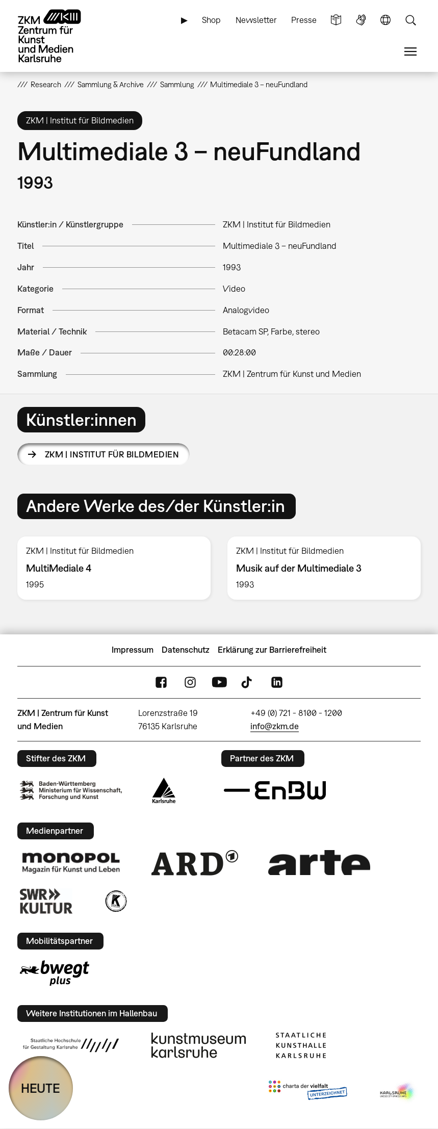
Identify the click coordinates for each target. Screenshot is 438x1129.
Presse (304, 20)
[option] (114, 568)
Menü (410, 51)
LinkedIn (277, 682)
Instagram (190, 682)
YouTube (219, 682)
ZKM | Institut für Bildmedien (112, 454)
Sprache (385, 20)
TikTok (248, 682)
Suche (410, 20)
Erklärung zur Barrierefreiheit (272, 650)
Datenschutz (186, 650)
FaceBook (161, 682)
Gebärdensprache (361, 20)
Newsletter (256, 20)
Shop (211, 20)
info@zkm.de (274, 726)
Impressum (132, 650)
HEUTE (40, 1088)
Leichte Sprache (336, 20)
